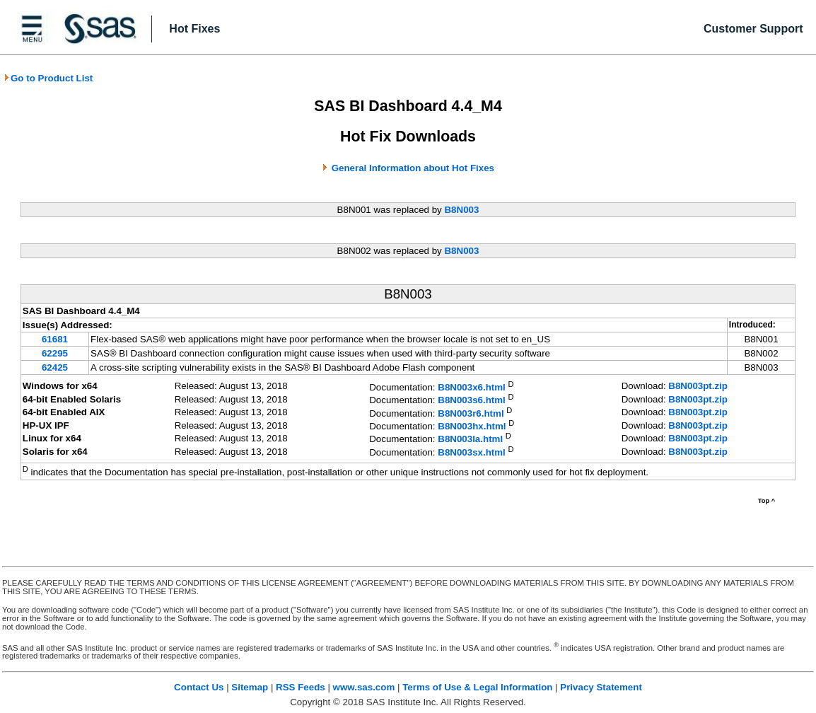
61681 (55, 339)
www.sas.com (364, 687)
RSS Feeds (300, 687)
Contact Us (198, 687)
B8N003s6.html (472, 400)
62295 (55, 353)
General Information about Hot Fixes (413, 168)
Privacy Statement (601, 687)
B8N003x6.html (472, 387)
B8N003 (461, 209)
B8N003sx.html (472, 452)
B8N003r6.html (470, 413)
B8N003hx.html (472, 426)
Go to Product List (48, 78)
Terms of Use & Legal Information (477, 687)
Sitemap (249, 687)
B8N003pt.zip (698, 386)
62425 (55, 367)
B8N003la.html (470, 439)
